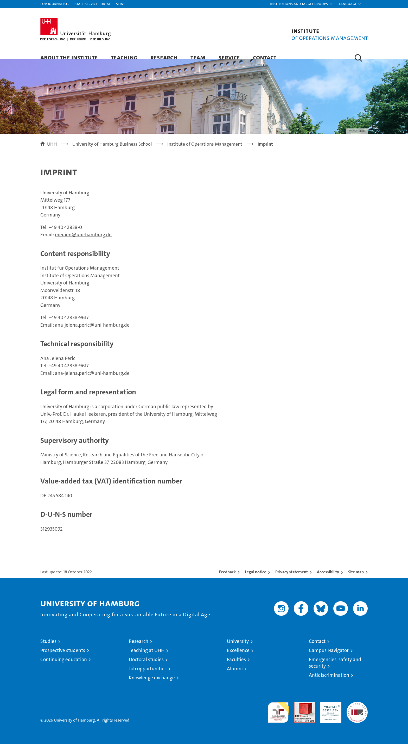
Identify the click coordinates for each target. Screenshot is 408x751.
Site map (356, 579)
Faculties (236, 666)
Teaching (124, 57)
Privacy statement (291, 579)
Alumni (235, 676)
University (238, 648)
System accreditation (357, 714)
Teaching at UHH (146, 657)
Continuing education (63, 666)
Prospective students (62, 657)
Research (163, 57)
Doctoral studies (146, 666)
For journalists (54, 3)
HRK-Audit (329, 712)
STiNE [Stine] (120, 3)
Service (229, 57)
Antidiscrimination (329, 682)
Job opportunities (148, 676)
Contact (264, 57)
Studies (48, 648)
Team (198, 57)
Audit (299, 712)
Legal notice (255, 579)
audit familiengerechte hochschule (278, 717)
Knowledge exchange (152, 685)
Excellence (238, 657)
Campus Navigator (329, 657)
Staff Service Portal (93, 3)
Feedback (227, 579)
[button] (301, 4)
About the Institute (69, 57)
